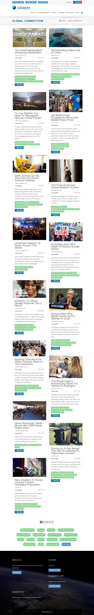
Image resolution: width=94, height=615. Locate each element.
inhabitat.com (55, 456)
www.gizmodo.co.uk (57, 388)
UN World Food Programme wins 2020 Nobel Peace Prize (64, 117)
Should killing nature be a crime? (65, 51)
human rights (56, 344)
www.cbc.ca (18, 487)
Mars (31, 142)
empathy (30, 325)
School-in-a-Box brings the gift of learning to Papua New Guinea (65, 451)
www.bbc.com (55, 55)
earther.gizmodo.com (57, 251)
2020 (53, 144)
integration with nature (34, 204)
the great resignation (36, 81)
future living (64, 407)
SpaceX (41, 544)
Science (55, 12)
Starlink (18, 142)
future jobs (31, 79)
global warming (57, 74)
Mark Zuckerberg (53, 544)
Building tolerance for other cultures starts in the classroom (28, 361)
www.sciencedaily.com (21, 250)
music (17, 267)
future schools (33, 385)
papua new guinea (68, 477)
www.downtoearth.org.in (21, 430)
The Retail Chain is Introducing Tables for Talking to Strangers (64, 383)
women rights (66, 344)
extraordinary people (58, 275)
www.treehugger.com (21, 183)
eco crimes (55, 76)
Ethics (77, 12)
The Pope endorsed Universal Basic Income (65, 186)
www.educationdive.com (21, 367)
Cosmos (33, 12)
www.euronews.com (20, 55)
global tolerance (21, 390)
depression (55, 407)
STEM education (20, 204)
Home (62, 21)
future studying (33, 202)
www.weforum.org (56, 190)
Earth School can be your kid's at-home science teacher (27, 178)
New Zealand (19, 508)
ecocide (76, 74)
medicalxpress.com (20, 308)
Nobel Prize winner (58, 146)
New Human (70, 12)
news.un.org (55, 122)
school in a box (56, 477)
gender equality (57, 342)
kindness (30, 329)
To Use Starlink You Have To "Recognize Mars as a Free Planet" (28, 115)
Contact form (54, 570)
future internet (34, 144)
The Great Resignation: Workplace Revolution (28, 51)
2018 (53, 340)
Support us (43, 2)
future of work (20, 79)
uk (63, 412)
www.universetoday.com (21, 120)
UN (56, 144)
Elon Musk (25, 142)
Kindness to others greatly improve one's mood (28, 303)
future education (21, 202)
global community (73, 209)
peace (67, 146)
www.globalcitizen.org (57, 321)
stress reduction (21, 325)
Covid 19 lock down (21, 81)
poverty (63, 206)
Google (20, 539)
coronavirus (56, 206)
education (55, 472)
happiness (32, 327)
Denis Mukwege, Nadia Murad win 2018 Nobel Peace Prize (28, 425)
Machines (61, 12)
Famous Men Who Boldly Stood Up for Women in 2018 (63, 316)
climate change (68, 74)
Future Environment (44, 12)
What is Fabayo (31, 2)
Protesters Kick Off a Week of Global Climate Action (65, 246)
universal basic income (59, 209)
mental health (56, 412)
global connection (29, 76)
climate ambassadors (58, 272)
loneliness (68, 409)
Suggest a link (18, 2)
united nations (63, 144)
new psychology (20, 329)
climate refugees (65, 76)
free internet (52, 539)
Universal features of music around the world (27, 245)
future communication (68, 539)
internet (41, 530)
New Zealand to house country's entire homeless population (29, 482)
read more (16, 572)
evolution (18, 76)
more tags (66, 544)
